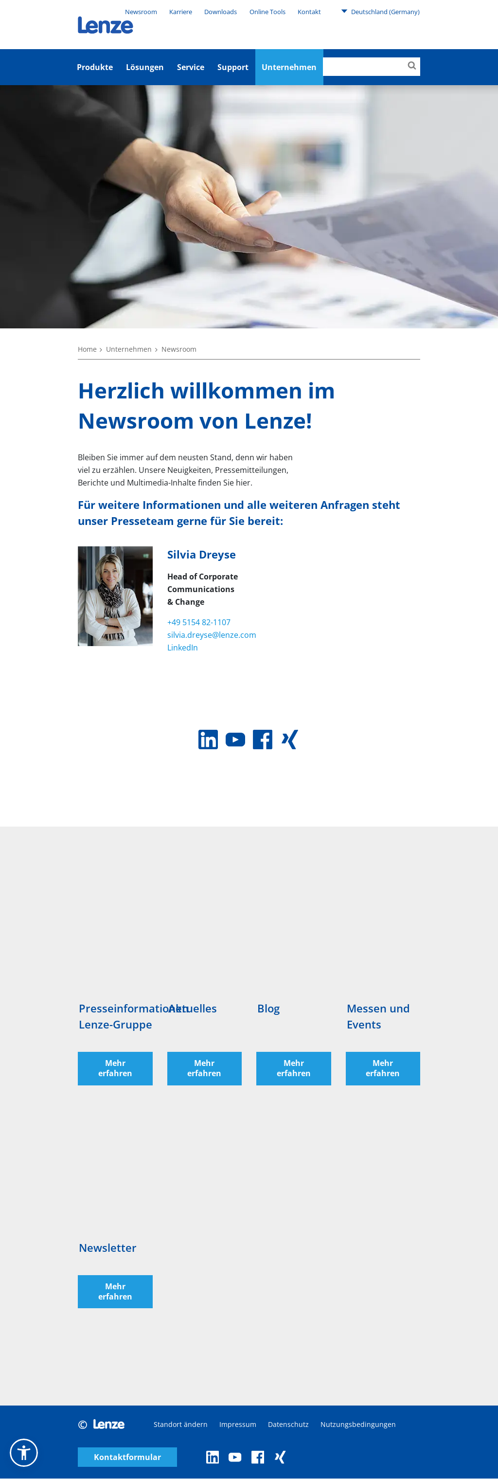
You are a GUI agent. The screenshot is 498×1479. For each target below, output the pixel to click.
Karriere (180, 11)
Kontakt (309, 11)
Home (87, 349)
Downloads (220, 11)
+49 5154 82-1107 (199, 622)
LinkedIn (182, 647)
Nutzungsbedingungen (358, 1424)
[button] (24, 1453)
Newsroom (141, 11)
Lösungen (145, 67)
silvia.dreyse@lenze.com (211, 635)
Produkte (95, 67)
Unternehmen (129, 349)
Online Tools (267, 11)
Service (190, 67)
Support (233, 67)
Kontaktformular (127, 1457)
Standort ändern (181, 1424)
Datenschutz (288, 1424)
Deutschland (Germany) (380, 11)
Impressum (237, 1424)
